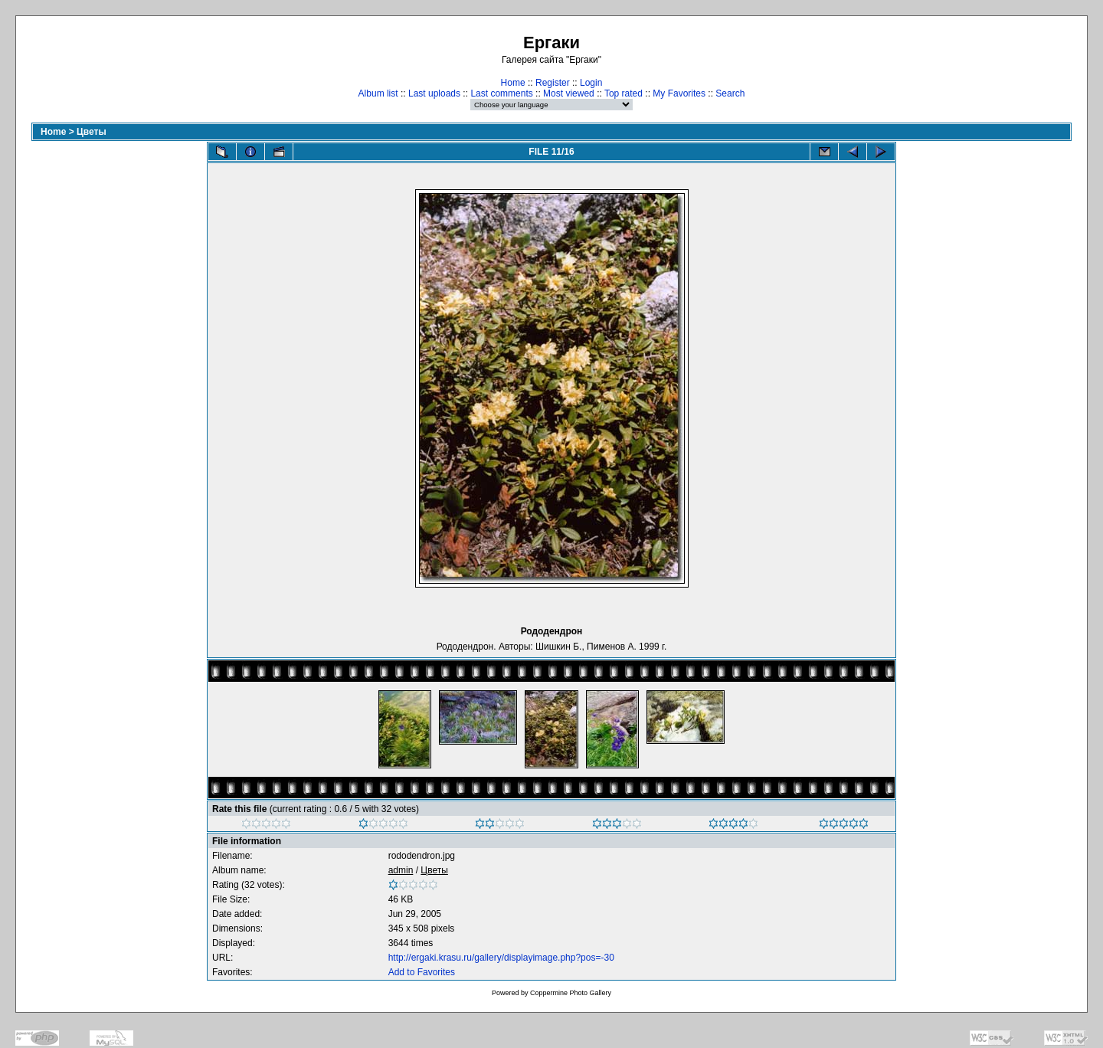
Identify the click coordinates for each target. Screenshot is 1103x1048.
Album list (378, 93)
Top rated (623, 93)
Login (591, 82)
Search (730, 93)
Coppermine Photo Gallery (570, 993)
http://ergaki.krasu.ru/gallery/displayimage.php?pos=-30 (501, 957)
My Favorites (679, 93)
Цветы (91, 131)
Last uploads (434, 93)
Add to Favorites (421, 972)
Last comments (501, 93)
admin (401, 870)
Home (513, 82)
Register (552, 82)
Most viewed (568, 93)
